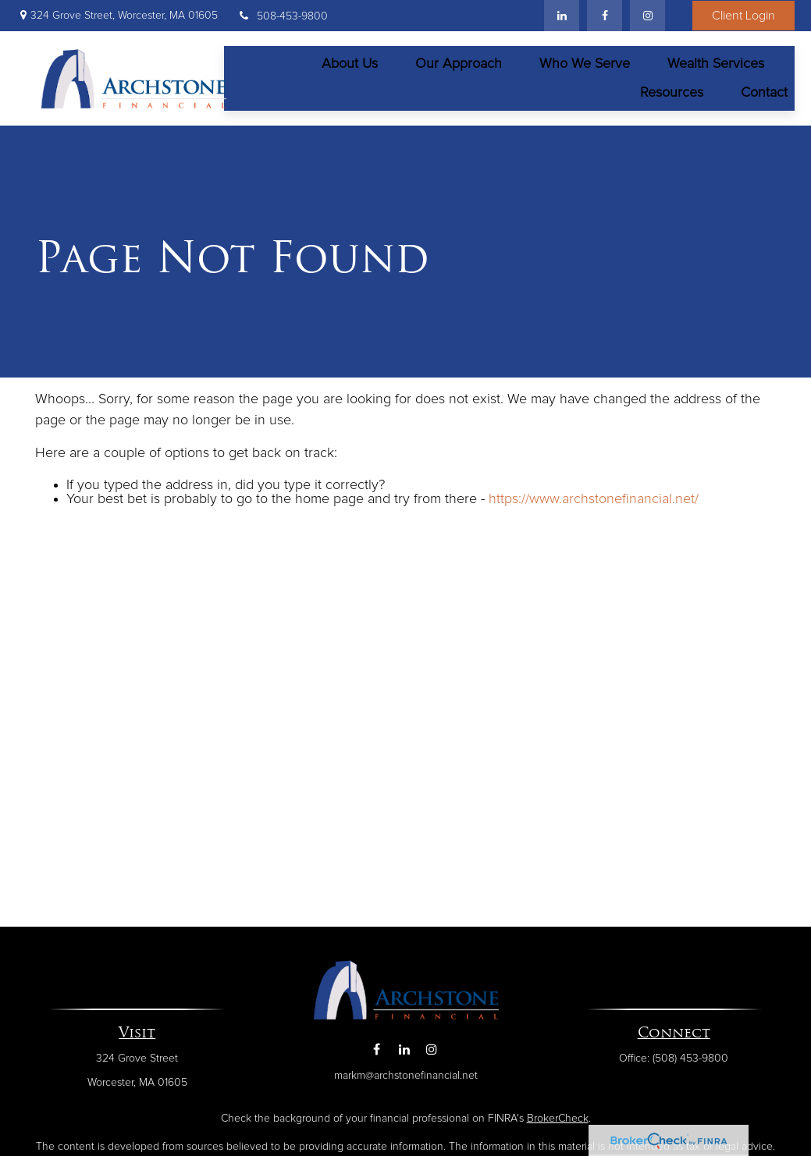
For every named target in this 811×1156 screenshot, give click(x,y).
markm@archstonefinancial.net (406, 1066)
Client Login (743, 15)
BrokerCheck (558, 1110)
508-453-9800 (282, 16)
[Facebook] (604, 15)
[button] (350, 59)
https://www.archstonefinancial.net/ (594, 491)
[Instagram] (431, 1040)
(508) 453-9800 (690, 1049)
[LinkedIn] (561, 15)
